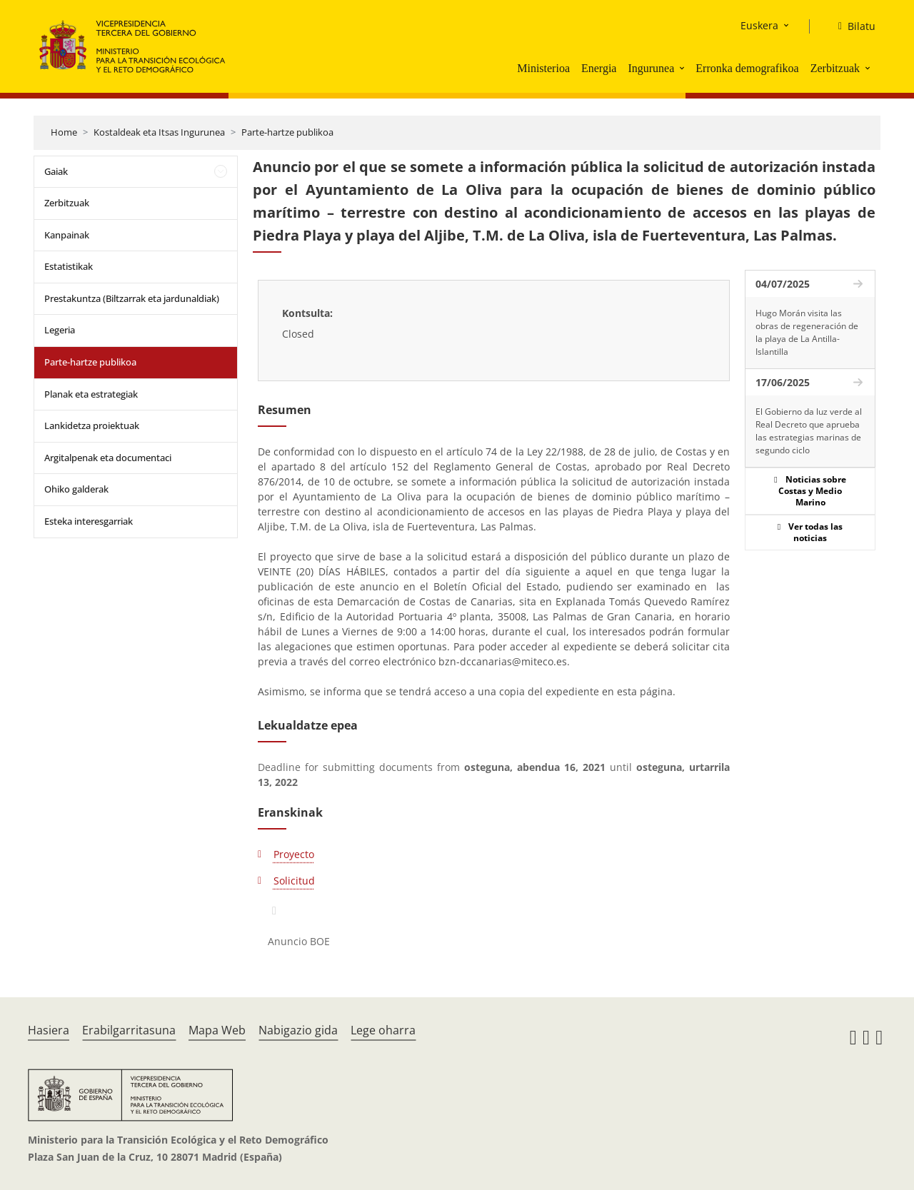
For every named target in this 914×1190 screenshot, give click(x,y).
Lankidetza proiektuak (91, 425)
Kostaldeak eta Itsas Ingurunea (159, 132)
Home (64, 132)
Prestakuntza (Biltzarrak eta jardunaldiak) (131, 298)
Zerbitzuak (835, 68)
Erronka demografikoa (746, 68)
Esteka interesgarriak (88, 521)
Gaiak (56, 171)
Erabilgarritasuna (129, 1030)
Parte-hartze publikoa (287, 132)
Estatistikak (68, 266)
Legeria (59, 329)
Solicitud (294, 880)
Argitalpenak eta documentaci (107, 457)
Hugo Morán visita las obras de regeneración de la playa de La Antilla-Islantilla (806, 332)
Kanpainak (66, 234)
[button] (683, 67)
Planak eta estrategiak (91, 394)
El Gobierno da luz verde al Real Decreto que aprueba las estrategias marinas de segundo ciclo (808, 430)
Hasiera (48, 1030)
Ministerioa (543, 68)
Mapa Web (217, 1030)
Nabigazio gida (298, 1030)
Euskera (759, 25)
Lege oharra (383, 1030)
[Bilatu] (851, 26)
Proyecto (293, 854)
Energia (598, 68)
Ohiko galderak (76, 489)
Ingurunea (651, 68)
